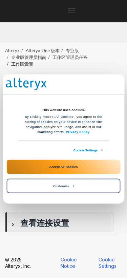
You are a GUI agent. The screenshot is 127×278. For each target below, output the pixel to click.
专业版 (72, 50)
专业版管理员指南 (28, 57)
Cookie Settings (85, 150)
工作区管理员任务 (70, 57)
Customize (63, 186)
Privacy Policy (77, 131)
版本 (43, 50)
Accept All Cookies (63, 166)
